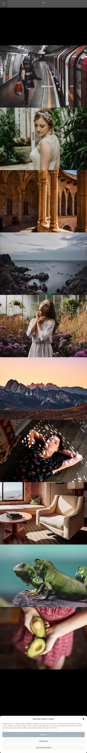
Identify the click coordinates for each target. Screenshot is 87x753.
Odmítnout (43, 741)
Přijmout (43, 735)
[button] (83, 719)
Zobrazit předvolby (43, 747)
